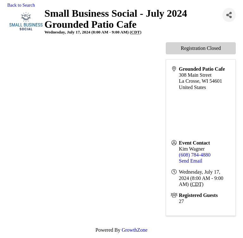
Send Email (190, 161)
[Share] (229, 15)
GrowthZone (134, 230)
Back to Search (21, 5)
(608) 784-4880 (194, 155)
